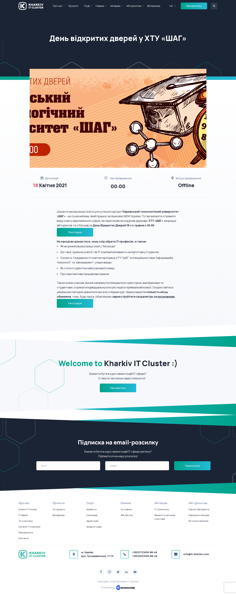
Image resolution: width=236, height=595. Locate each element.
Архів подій (92, 520)
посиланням (166, 296)
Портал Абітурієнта (199, 509)
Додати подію (94, 526)
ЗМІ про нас (127, 515)
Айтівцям (115, 5)
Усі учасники (26, 520)
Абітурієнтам (133, 5)
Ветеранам (153, 5)
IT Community (162, 509)
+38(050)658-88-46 (144, 556)
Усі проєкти (59, 509)
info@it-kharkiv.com (196, 554)
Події (87, 5)
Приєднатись (194, 5)
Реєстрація (75, 232)
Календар (92, 515)
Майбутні (92, 509)
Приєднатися (26, 532)
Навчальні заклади (199, 515)
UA (171, 5)
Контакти (24, 538)
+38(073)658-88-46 (144, 552)
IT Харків (23, 515)
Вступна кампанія (198, 520)
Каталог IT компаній (29, 526)
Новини (100, 5)
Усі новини (126, 509)
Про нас (57, 5)
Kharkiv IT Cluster (28, 509)
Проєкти (73, 5)
